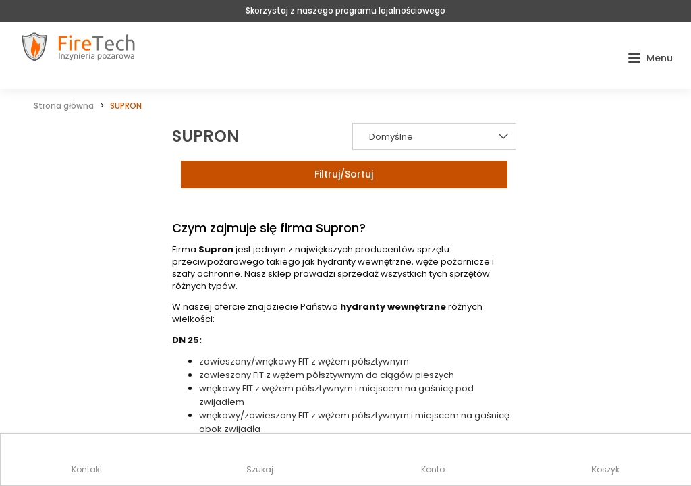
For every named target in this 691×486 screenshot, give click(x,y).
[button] (650, 58)
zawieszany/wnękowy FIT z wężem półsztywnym (304, 361)
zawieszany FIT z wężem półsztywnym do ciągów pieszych (326, 375)
